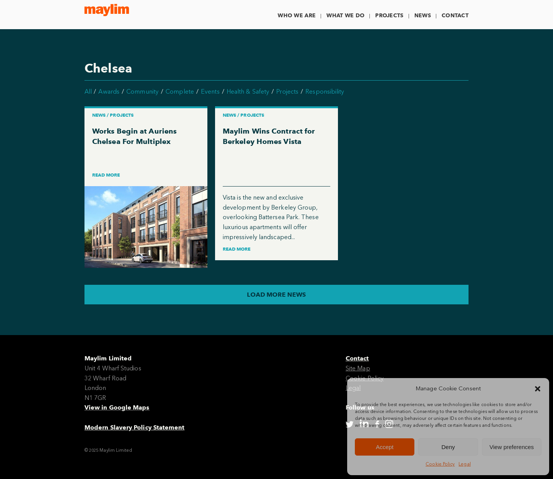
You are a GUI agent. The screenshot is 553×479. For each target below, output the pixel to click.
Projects (389, 15)
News (422, 15)
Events (210, 91)
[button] (537, 389)
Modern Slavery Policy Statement (134, 427)
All (88, 91)
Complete (180, 91)
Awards (108, 91)
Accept (385, 447)
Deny (448, 447)
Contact (455, 15)
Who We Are (297, 15)
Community (142, 91)
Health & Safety (248, 91)
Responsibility (324, 91)
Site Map (358, 368)
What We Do (345, 15)
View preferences (512, 447)
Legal (464, 464)
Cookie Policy (440, 464)
